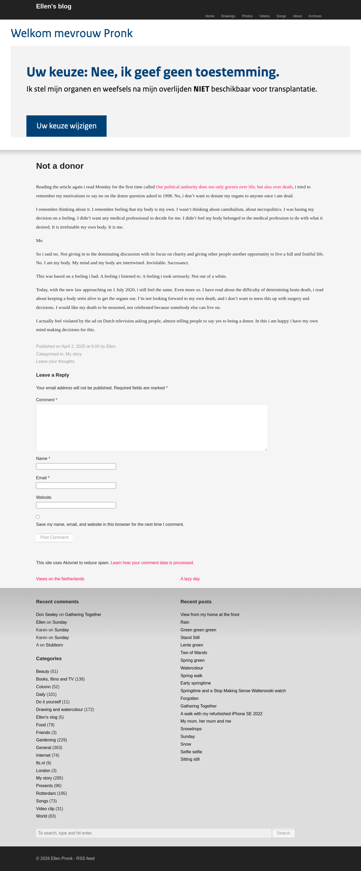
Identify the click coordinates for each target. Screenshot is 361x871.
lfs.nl (40, 763)
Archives (315, 16)
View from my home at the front (210, 614)
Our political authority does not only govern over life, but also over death (224, 186)
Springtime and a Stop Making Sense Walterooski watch (233, 690)
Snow (186, 744)
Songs (281, 16)
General (43, 747)
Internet (43, 755)
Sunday (60, 622)
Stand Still (190, 637)
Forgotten (190, 698)
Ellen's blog (54, 6)
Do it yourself (48, 702)
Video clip (45, 808)
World (41, 816)
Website (43, 497)
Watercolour (192, 668)
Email (43, 478)
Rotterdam (46, 793)
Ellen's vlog (46, 717)
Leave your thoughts (55, 361)
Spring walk (192, 675)
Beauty (42, 671)
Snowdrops (191, 729)
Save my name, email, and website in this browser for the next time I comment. (110, 524)
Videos (264, 16)
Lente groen (192, 645)
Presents (44, 785)
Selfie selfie (191, 752)
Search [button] (283, 833)
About (297, 16)
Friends (43, 732)
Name (43, 458)
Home (209, 16)
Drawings (228, 16)
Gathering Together (83, 614)
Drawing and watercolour (59, 709)
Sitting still (190, 759)
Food (41, 725)
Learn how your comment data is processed (152, 562)
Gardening (46, 740)
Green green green (198, 630)
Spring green (193, 660)
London (43, 770)
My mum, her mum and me (206, 721)
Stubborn (54, 645)
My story (74, 354)
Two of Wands (194, 652)
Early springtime (196, 683)
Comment (46, 400)
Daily (41, 694)
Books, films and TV (55, 679)
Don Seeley (47, 614)
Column (43, 687)
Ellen (111, 346)
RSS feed (86, 858)
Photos (247, 16)
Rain (185, 622)
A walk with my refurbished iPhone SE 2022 (222, 714)
